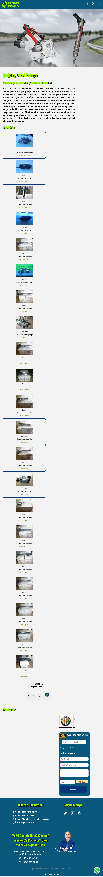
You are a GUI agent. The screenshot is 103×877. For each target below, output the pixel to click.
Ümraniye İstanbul (33, 855)
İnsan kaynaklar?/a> (24, 823)
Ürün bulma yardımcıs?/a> (27, 812)
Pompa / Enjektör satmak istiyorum (32, 820)
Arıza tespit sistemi (24, 816)
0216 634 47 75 (31, 859)
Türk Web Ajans (51, 875)
